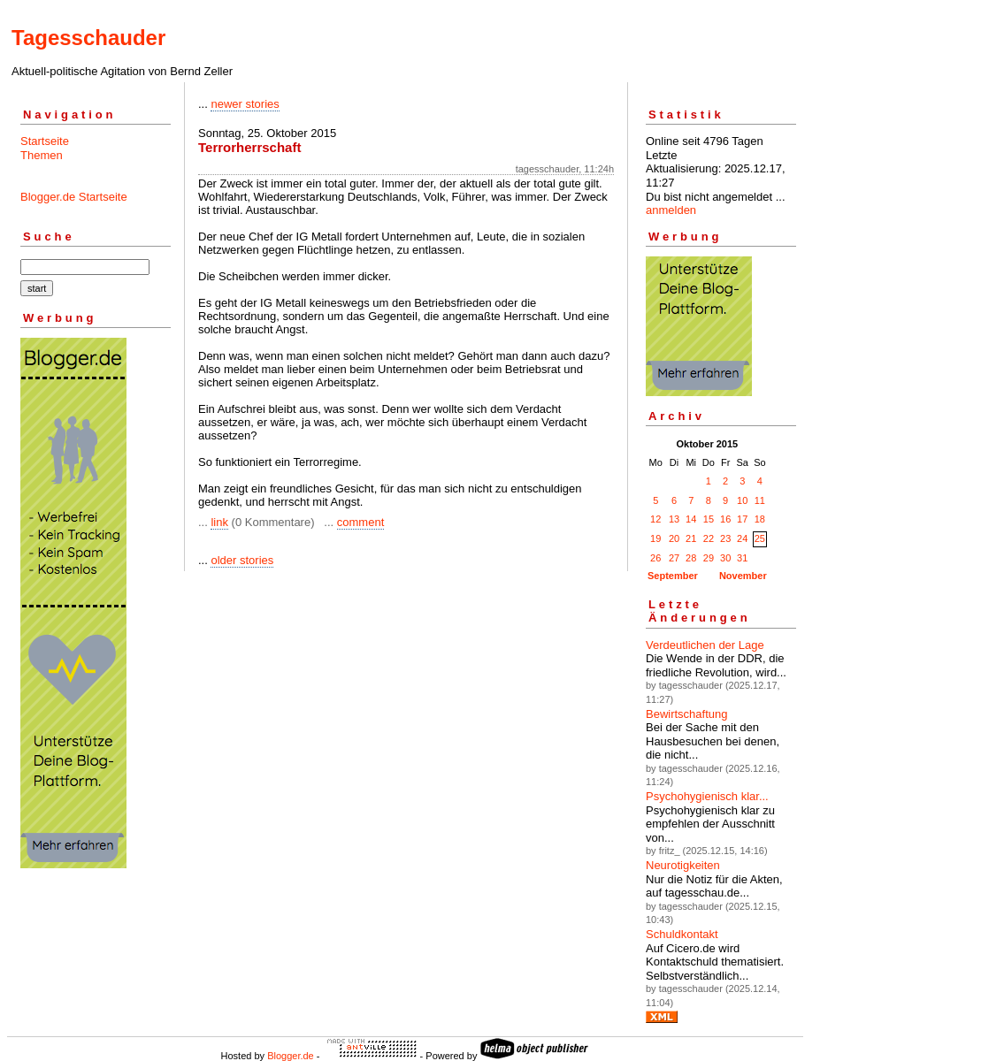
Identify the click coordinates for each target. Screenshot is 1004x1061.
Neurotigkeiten (683, 865)
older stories (242, 560)
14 (691, 519)
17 (742, 519)
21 (691, 538)
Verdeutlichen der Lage (705, 645)
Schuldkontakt (682, 934)
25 (760, 538)
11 (760, 500)
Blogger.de (290, 1055)
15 (708, 519)
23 (725, 538)
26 (655, 558)
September (673, 575)
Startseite (44, 141)
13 (674, 519)
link (219, 522)
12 (655, 519)
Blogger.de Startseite (73, 196)
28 (691, 558)
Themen (41, 155)
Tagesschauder (88, 38)
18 (760, 519)
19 (655, 538)
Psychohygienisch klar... (707, 796)
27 (674, 558)
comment (360, 522)
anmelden (671, 210)
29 (708, 558)
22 (708, 538)
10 (742, 500)
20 (674, 538)
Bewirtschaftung (687, 714)
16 (725, 519)
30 (725, 558)
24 (742, 538)
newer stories (245, 104)
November (743, 575)
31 (742, 558)
